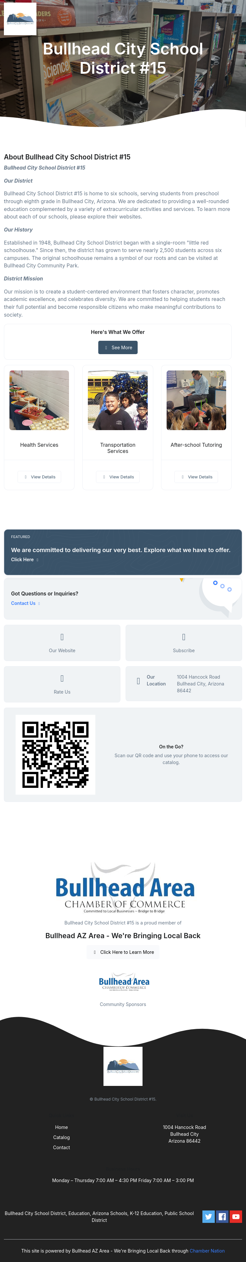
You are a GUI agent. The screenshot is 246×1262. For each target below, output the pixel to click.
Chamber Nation (207, 1251)
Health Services (39, 445)
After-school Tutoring (196, 445)
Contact (61, 1147)
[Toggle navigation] (236, 18)
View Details (39, 476)
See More (117, 347)
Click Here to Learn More (123, 952)
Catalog (61, 1137)
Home (61, 1127)
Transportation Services (118, 448)
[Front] (21, 19)
